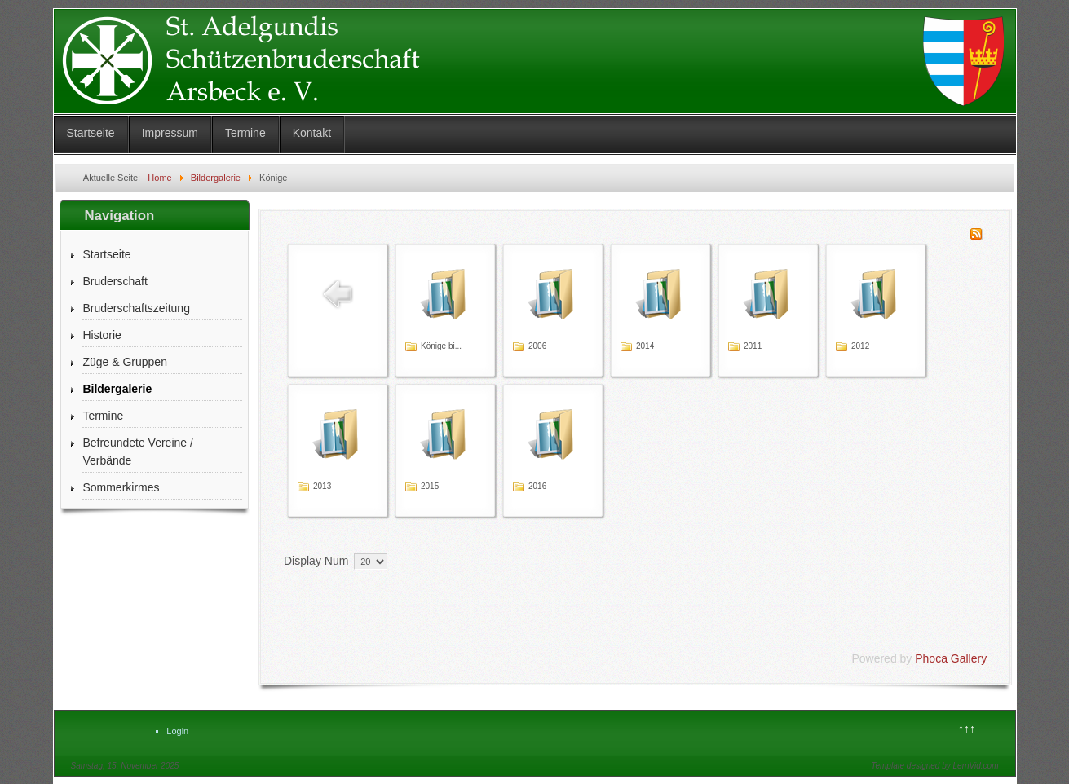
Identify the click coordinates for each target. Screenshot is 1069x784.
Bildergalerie (117, 388)
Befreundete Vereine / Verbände (137, 451)
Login (177, 731)
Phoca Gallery (951, 658)
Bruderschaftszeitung (136, 308)
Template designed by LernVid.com (934, 765)
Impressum (170, 132)
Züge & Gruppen (124, 361)
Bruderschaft (114, 281)
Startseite (91, 132)
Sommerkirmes (120, 487)
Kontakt (312, 132)
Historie (101, 334)
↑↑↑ (966, 728)
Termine (245, 132)
